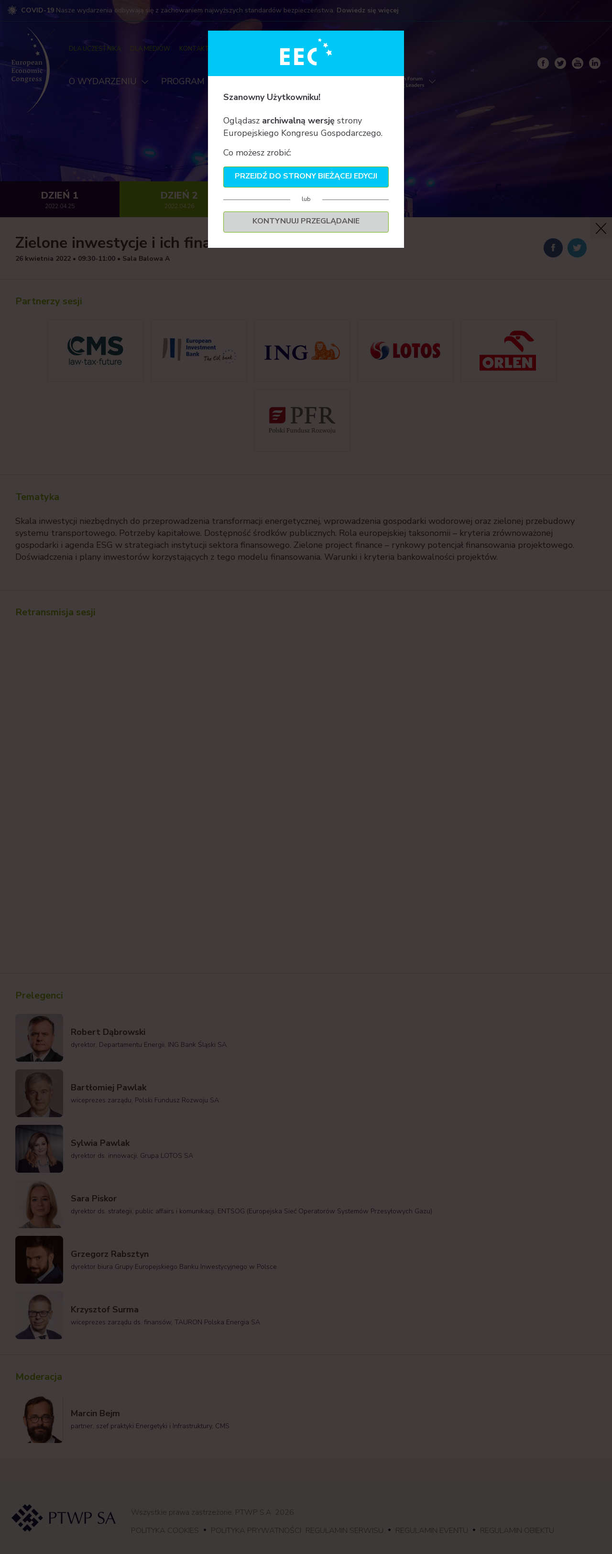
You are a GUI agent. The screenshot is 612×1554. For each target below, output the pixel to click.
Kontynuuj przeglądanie (306, 221)
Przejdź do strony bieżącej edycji (306, 176)
